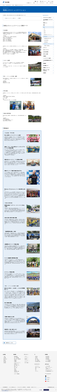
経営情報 (36, 356)
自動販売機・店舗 (16, 371)
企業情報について (48, 368)
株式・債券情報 (37, 360)
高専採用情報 (47, 357)
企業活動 (5, 362)
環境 (35, 368)
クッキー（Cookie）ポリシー (5, 390)
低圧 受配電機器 (16, 357)
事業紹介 (5, 360)
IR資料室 (36, 357)
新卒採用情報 (47, 356)
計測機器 (15, 361)
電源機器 (15, 360)
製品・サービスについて (49, 367)
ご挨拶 (4, 356)
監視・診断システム (16, 365)
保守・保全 (15, 367)
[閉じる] (56, 390)
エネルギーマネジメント (17, 362)
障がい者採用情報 (48, 361)
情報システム (16, 366)
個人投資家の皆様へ (37, 361)
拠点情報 (5, 361)
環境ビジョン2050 (37, 367)
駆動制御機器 (16, 356)
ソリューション (16, 372)
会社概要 (5, 357)
